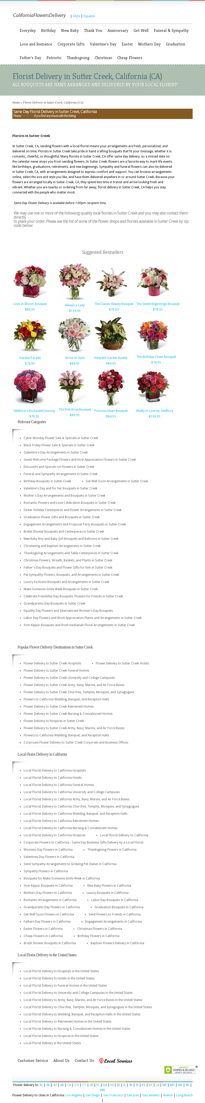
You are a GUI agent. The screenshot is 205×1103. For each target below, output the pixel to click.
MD (172, 1085)
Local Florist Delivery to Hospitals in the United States (61, 971)
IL (124, 1085)
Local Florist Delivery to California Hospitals (55, 770)
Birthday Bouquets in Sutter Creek (47, 481)
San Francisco (113, 1095)
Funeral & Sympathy (171, 30)
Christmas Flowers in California (99, 929)
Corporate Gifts (71, 44)
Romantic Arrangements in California (50, 900)
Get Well (141, 30)
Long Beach (184, 1095)
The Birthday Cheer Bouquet (156, 357)
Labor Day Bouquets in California (114, 900)
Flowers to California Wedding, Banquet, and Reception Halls (66, 699)
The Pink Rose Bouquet (74, 409)
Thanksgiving (78, 57)
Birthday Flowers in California (98, 936)
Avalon (168, 1095)
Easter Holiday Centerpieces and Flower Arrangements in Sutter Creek (73, 510)
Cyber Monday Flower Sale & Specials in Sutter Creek (61, 438)
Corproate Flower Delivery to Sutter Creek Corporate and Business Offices (76, 742)
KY (150, 1085)
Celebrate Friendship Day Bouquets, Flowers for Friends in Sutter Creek (73, 596)
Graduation (175, 44)
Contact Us (84, 1060)
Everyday (28, 30)
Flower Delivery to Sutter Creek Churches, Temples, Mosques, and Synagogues (79, 692)
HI (112, 1085)
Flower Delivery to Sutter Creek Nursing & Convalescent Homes (68, 714)
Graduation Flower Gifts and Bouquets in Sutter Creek (62, 517)
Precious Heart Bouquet (111, 411)
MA (180, 1085)
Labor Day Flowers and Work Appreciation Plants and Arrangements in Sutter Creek (83, 618)
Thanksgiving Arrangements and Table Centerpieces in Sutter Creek (71, 553)
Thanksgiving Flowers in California (111, 849)
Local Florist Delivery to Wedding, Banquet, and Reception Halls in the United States (82, 1014)
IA (137, 1085)
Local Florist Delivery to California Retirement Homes (61, 821)
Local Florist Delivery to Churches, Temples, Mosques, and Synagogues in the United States (88, 1007)
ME (165, 1085)
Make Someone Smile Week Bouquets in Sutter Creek (61, 589)
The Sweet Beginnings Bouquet (158, 304)
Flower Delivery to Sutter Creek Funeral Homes (56, 670)
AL (41, 1085)
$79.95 (114, 309)
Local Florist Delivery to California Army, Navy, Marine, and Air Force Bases (76, 799)
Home (16, 102)
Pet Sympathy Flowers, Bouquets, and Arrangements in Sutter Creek (71, 575)
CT (84, 1085)
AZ (55, 1085)
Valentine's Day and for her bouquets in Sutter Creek (60, 488)
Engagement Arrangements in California (113, 921)
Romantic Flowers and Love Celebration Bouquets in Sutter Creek (70, 503)
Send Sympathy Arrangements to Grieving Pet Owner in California (70, 864)
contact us (27, 116)
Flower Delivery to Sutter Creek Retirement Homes (59, 706)
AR (62, 1085)
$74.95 (30, 363)
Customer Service (33, 1060)
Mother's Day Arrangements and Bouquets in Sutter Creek (64, 495)
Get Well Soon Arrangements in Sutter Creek (117, 481)
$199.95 (154, 416)
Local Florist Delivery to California (124, 835)
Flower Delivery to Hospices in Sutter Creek (54, 721)
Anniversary (117, 30)
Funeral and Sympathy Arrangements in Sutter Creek (61, 474)
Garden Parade (30, 358)
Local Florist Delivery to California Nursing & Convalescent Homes (70, 828)
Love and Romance (36, 44)
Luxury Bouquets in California (108, 893)
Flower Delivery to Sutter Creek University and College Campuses (69, 678)
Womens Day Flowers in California (48, 849)
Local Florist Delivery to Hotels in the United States (59, 978)
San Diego (93, 1095)
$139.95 (75, 311)
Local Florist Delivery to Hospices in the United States (61, 1036)
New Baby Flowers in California (109, 885)
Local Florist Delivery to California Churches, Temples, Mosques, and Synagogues (81, 806)
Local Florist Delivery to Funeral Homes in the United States (65, 985)
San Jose (133, 1095)
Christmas (103, 57)
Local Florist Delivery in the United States (52, 1043)
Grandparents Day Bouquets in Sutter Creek (54, 603)
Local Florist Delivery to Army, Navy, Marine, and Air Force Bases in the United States (83, 1000)
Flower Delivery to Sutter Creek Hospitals (52, 663)
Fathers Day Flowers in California (47, 921)
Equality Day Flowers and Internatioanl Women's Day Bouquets (68, 611)
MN (102, 1090)
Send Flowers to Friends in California (115, 914)
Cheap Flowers (129, 57)
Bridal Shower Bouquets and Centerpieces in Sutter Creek (64, 531)
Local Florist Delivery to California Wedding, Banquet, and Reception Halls (75, 813)
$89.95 (30, 309)
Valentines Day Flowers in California (49, 857)
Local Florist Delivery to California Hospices (55, 835)
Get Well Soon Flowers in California (49, 914)
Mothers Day (149, 44)
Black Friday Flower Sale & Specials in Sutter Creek (59, 445)
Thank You (93, 30)
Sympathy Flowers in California (46, 871)
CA (69, 1085)
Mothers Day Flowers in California (48, 893)
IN (130, 1085)
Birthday (48, 30)
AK (48, 1085)
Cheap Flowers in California (43, 936)
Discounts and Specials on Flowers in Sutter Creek (59, 467)
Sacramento (151, 1095)
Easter (127, 44)
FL (98, 1085)
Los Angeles (73, 1095)
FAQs (76, 16)
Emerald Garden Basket (111, 358)
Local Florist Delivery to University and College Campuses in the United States (78, 993)
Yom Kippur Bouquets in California (48, 885)
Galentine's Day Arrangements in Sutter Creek (56, 452)
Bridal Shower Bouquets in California (50, 943)
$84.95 (75, 363)
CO (76, 1085)
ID (118, 1085)
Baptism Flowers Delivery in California (117, 943)
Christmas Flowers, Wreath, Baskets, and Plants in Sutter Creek (68, 560)
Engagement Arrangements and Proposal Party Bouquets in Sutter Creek (75, 524)
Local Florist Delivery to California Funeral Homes (59, 785)
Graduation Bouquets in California (119, 907)
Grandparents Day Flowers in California (52, 907)
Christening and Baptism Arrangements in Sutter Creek (62, 546)
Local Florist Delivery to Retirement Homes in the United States (68, 1021)
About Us (61, 1060)
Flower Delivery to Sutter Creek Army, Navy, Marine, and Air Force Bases (74, 685)
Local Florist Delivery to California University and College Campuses (72, 792)
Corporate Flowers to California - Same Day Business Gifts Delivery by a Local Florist (83, 842)
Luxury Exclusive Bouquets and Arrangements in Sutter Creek (66, 582)
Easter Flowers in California (43, 929)
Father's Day (30, 57)
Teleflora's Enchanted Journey (34, 411)
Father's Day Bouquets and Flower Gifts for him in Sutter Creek (68, 567)
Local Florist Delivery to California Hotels (53, 778)
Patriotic (54, 57)
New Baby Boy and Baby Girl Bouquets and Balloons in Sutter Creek (71, 539)
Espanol (89, 16)
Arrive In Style (74, 358)
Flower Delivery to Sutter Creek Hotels (122, 663)
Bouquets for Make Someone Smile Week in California (62, 878)
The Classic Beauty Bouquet (113, 304)
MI (187, 1085)
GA (105, 1085)
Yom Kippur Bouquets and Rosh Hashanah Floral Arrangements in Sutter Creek (79, 625)
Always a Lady (75, 305)
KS (144, 1085)
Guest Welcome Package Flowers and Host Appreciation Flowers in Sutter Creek (80, 459)
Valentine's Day (103, 44)
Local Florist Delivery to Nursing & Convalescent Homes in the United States (77, 1029)
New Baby (70, 30)
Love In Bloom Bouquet (30, 304)
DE (91, 1085)
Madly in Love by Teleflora (154, 411)
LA (157, 1085)
